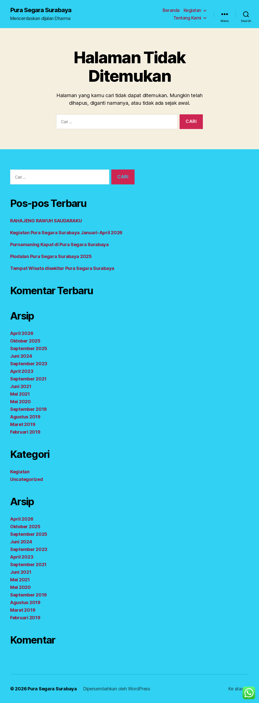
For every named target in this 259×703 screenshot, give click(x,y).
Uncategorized (26, 479)
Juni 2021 (20, 386)
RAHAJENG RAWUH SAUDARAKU (46, 220)
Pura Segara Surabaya (40, 10)
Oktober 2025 (25, 341)
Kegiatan (192, 10)
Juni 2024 (21, 356)
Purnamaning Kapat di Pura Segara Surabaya (59, 244)
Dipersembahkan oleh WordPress (116, 688)
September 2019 (28, 409)
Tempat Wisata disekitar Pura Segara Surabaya (62, 268)
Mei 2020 (20, 401)
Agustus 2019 (25, 416)
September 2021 (28, 378)
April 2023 (21, 371)
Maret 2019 (22, 424)
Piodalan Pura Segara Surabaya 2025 (51, 256)
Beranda (171, 10)
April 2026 (21, 333)
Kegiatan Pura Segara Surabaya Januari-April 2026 (66, 232)
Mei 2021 (20, 394)
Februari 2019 (25, 432)
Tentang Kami (187, 17)
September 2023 (28, 363)
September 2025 (28, 348)
